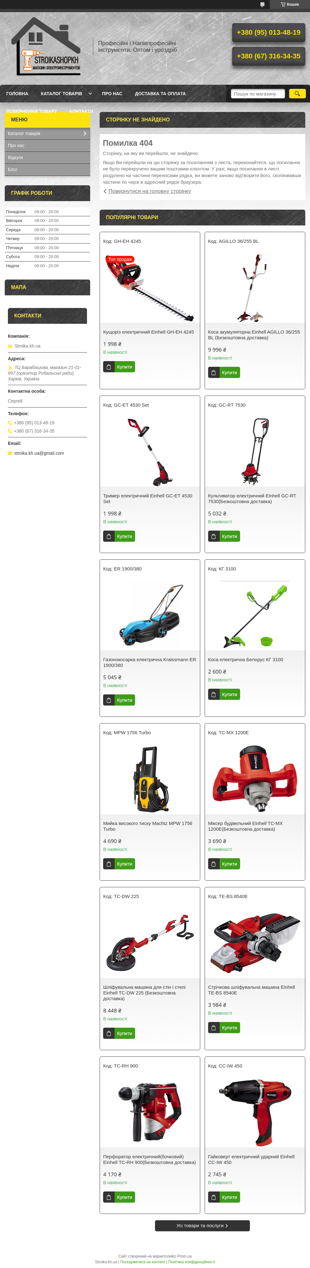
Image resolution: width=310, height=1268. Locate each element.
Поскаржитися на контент (142, 1262)
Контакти (81, 111)
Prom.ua (184, 1256)
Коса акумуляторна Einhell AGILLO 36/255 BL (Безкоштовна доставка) (254, 334)
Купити (124, 366)
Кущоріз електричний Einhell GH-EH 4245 (148, 332)
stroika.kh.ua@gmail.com (39, 453)
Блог (12, 169)
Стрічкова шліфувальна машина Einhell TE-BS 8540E (251, 989)
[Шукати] (297, 93)
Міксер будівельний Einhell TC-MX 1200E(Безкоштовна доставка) (245, 826)
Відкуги (15, 157)
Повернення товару (31, 111)
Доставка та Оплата (160, 93)
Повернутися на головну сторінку (149, 191)
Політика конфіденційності (191, 1262)
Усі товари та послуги (200, 1225)
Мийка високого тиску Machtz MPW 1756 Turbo (147, 826)
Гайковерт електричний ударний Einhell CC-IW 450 (251, 1159)
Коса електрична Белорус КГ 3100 (245, 659)
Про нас (112, 93)
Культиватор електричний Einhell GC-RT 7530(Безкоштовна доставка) (252, 498)
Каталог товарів (61, 93)
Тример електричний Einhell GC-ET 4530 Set (147, 498)
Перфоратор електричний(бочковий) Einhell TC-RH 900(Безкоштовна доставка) (149, 1159)
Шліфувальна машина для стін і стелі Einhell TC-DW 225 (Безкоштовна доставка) (144, 992)
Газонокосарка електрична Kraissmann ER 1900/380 (149, 662)
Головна (17, 93)
